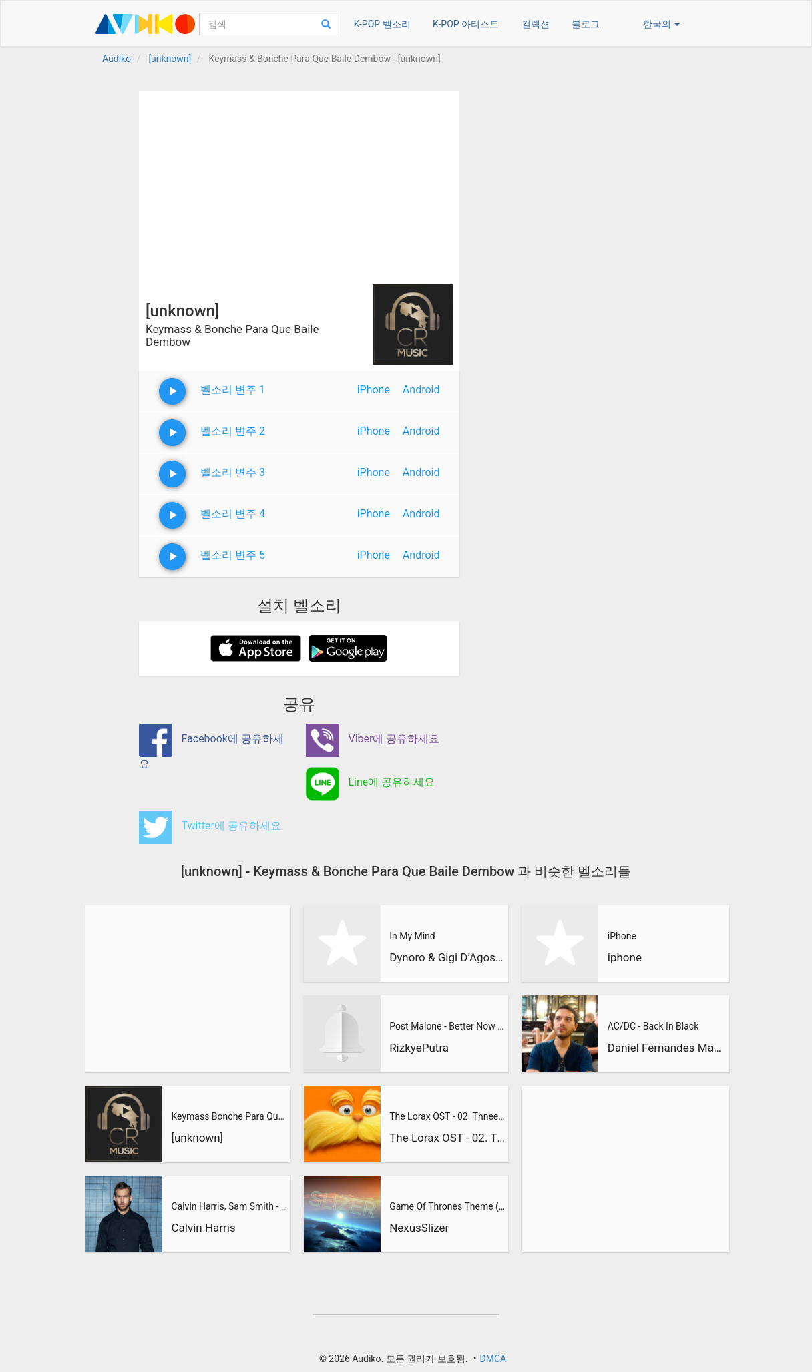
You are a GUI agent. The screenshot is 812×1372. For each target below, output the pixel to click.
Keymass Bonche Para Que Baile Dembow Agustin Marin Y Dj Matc (229, 1116)
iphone (625, 957)
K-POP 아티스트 (466, 24)
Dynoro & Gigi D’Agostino (447, 957)
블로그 (586, 24)
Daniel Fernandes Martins (666, 1047)
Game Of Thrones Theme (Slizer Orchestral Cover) (447, 1206)
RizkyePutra (419, 1047)
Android (421, 389)
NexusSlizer (419, 1227)
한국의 (661, 24)
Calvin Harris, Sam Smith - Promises (229, 1206)
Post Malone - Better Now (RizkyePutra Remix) (447, 1026)
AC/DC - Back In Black (653, 1026)
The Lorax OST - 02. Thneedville (447, 1116)
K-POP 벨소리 (382, 24)
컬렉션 (536, 24)
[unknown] (197, 1137)
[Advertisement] (299, 184)
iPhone (373, 389)
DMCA (492, 1358)
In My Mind (412, 936)
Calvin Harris (203, 1227)
